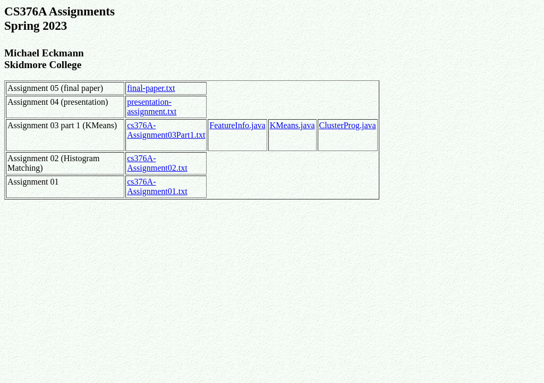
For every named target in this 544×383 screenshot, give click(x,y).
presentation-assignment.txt (151, 106)
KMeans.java (292, 125)
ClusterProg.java (347, 125)
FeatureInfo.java (237, 125)
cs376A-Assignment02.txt (157, 163)
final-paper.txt (151, 88)
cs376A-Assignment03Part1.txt (166, 130)
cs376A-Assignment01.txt (157, 186)
